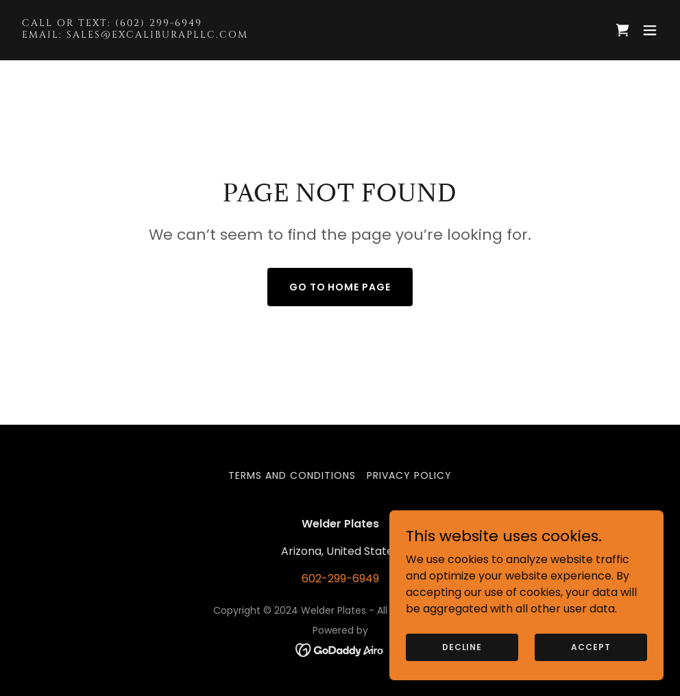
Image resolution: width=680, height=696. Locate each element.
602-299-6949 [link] (340, 578)
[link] (135, 34)
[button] (650, 30)
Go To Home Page (340, 287)
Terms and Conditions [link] (292, 475)
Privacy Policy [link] (409, 475)
